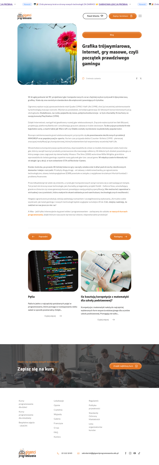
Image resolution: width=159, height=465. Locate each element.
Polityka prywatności (94, 407)
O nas (56, 427)
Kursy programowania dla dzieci (26, 403)
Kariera (57, 436)
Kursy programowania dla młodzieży (26, 414)
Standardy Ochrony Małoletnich (94, 416)
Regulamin (93, 400)
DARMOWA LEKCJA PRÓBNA (114, 4)
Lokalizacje (59, 400)
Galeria (57, 418)
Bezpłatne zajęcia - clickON (26, 424)
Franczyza (58, 423)
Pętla (31, 296)
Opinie (57, 405)
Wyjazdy (58, 414)
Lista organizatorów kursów (95, 426)
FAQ (56, 432)
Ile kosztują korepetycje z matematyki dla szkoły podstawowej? (105, 298)
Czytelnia (58, 409)
